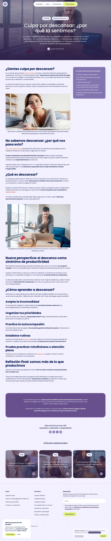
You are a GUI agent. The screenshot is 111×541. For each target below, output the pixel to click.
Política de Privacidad (94, 532)
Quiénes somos (10, 495)
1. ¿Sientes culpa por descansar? (87, 75)
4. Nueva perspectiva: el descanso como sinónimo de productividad (87, 86)
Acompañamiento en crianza (43, 505)
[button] (40, 4)
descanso (26, 339)
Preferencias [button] (79, 536)
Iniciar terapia (70, 4)
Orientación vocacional (41, 508)
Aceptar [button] (103, 536)
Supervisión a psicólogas (41, 511)
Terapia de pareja (39, 499)
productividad (29, 73)
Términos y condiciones (13, 505)
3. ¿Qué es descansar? (83, 82)
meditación (41, 354)
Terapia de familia (39, 502)
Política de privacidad (12, 502)
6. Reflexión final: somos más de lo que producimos (89, 94)
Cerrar (18, 534)
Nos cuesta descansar (13, 149)
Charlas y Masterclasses (41, 515)
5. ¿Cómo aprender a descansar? (87, 90)
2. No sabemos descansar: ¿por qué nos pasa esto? (88, 78)
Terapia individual (39, 495)
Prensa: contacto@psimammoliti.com (17, 499)
